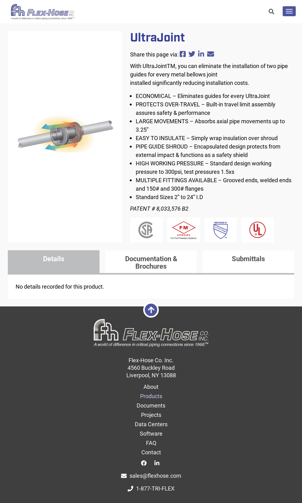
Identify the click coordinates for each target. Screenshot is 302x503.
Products (151, 396)
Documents (151, 405)
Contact (151, 452)
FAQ (151, 443)
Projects (151, 414)
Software (151, 433)
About (151, 386)
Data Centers (151, 424)
